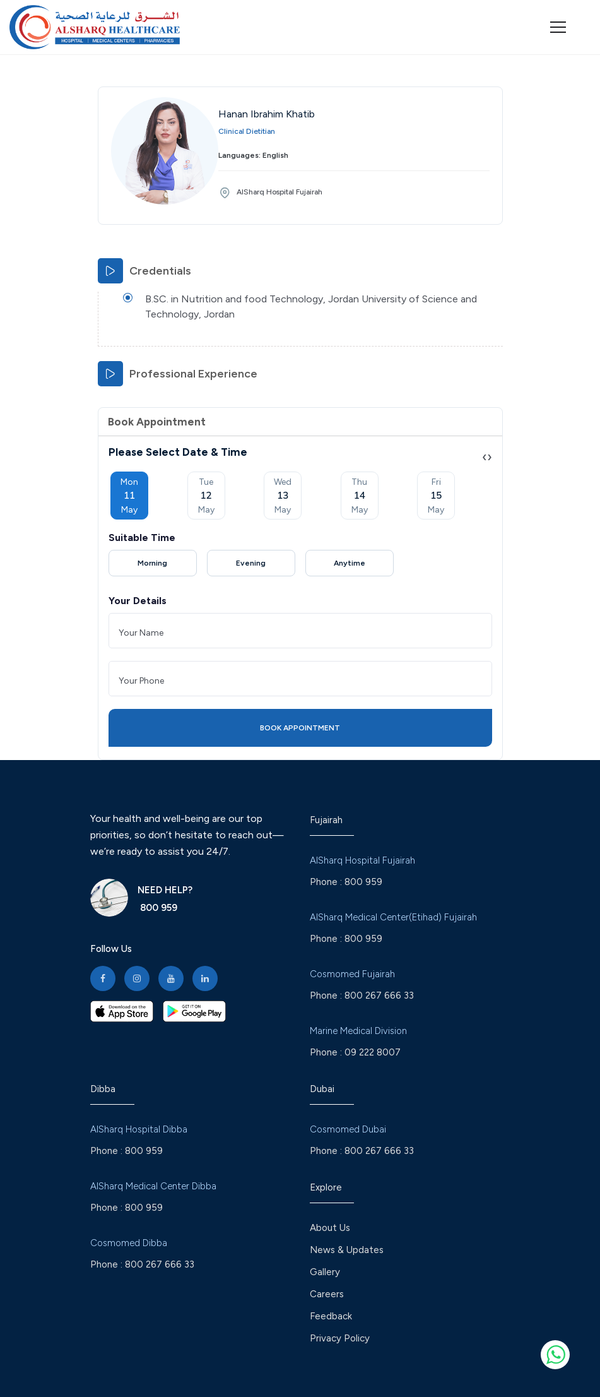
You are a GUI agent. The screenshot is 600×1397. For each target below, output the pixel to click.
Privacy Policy (340, 1338)
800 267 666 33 (379, 995)
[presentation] (484, 456)
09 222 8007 (372, 1052)
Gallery (325, 1272)
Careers (327, 1294)
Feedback (331, 1316)
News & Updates (347, 1250)
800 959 (157, 907)
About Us (330, 1228)
